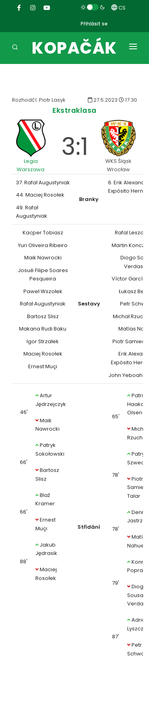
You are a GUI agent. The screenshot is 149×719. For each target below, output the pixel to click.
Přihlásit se (94, 23)
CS (118, 8)
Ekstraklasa (74, 110)
